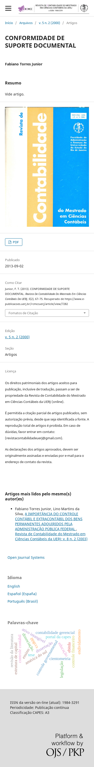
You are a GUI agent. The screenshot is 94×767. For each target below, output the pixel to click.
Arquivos (26, 23)
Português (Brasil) (23, 601)
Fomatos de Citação (23, 313)
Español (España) (22, 593)
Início (9, 23)
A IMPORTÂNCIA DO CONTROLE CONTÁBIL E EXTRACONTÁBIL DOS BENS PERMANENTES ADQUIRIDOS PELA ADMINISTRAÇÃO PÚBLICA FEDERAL (48, 521)
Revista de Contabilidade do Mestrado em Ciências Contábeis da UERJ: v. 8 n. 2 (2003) (51, 536)
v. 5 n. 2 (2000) (49, 23)
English (14, 586)
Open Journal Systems (26, 557)
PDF (15, 242)
